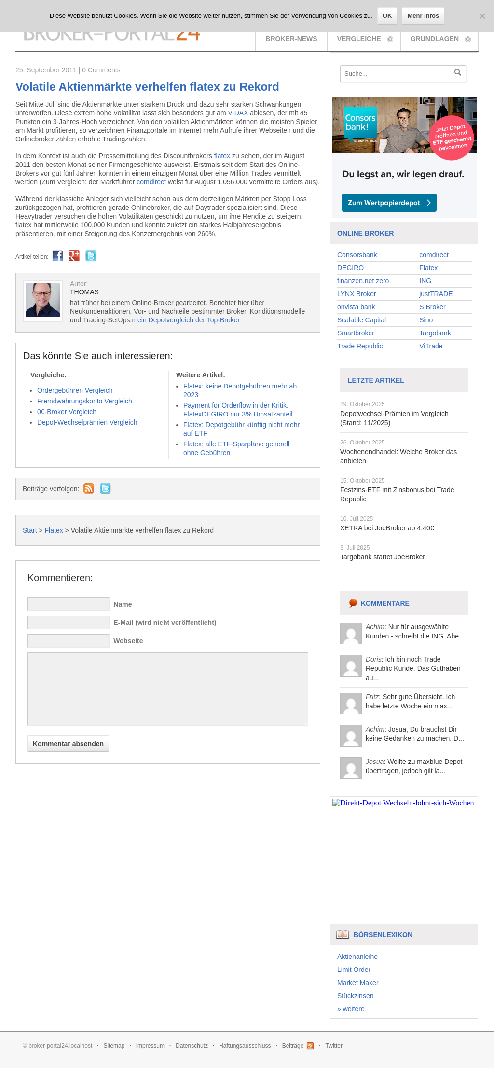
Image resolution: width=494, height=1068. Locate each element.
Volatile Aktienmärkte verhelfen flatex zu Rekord (147, 86)
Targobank (435, 333)
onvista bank (356, 307)
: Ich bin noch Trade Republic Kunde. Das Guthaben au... (413, 668)
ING (425, 281)
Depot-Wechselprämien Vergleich (87, 422)
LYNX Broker (356, 294)
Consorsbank (357, 255)
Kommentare (385, 603)
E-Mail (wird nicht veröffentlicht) (164, 622)
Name (122, 604)
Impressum (150, 1045)
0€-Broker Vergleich (66, 412)
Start (30, 530)
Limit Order (353, 969)
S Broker (432, 307)
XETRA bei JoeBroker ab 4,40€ (387, 528)
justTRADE (436, 294)
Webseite (128, 641)
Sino (426, 320)
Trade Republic (360, 346)
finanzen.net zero (363, 281)
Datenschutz (192, 1045)
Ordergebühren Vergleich (74, 390)
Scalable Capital (361, 320)
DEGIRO (350, 268)
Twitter (334, 1045)
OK (387, 15)
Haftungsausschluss (245, 1045)
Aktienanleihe (357, 956)
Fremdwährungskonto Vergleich (84, 401)
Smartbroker (355, 333)
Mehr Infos (423, 15)
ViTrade (430, 346)
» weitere (351, 1009)
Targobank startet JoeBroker (382, 557)
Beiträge (293, 1045)
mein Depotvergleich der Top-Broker (186, 320)
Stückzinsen (355, 995)
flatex (222, 156)
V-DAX (238, 113)
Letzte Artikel (376, 380)
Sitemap (113, 1045)
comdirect (151, 182)
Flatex (54, 530)
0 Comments (101, 70)
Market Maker (358, 982)
